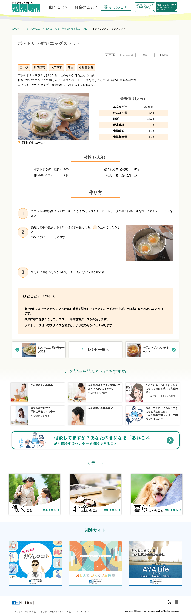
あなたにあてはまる (145, 6)
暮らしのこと (116, 7)
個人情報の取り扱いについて (56, 611)
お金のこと (84, 7)
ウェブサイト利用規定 (24, 611)
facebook (126, 55)
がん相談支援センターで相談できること (166, 6)
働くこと (57, 7)
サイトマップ (82, 611)
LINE (164, 55)
